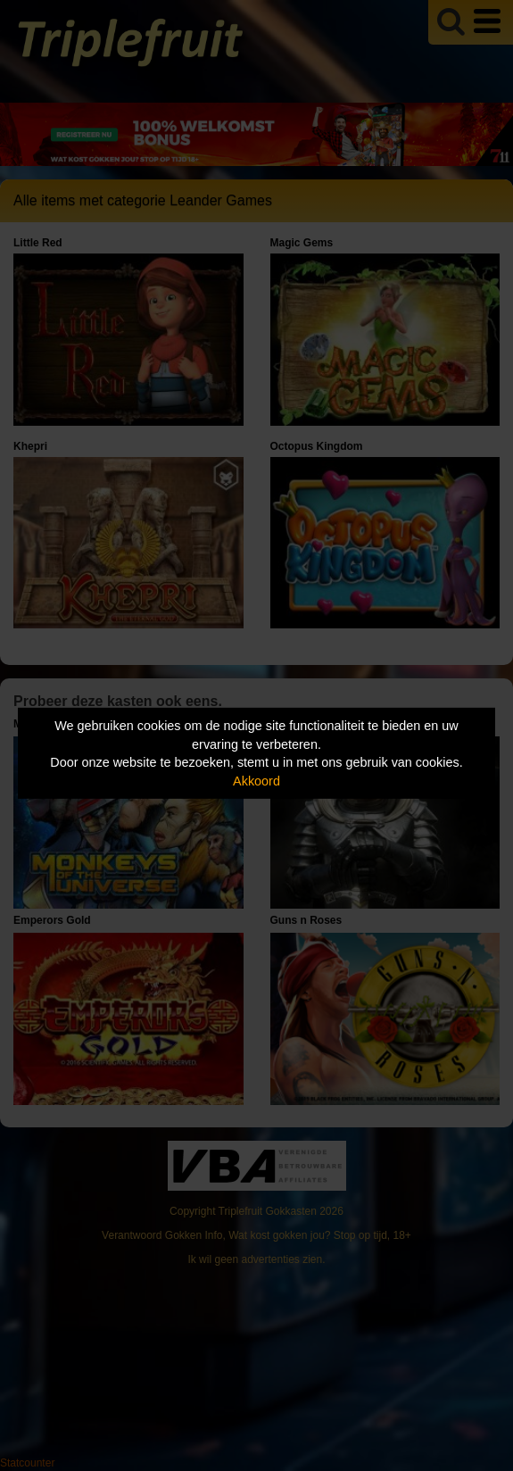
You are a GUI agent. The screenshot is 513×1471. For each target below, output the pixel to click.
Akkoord (256, 781)
